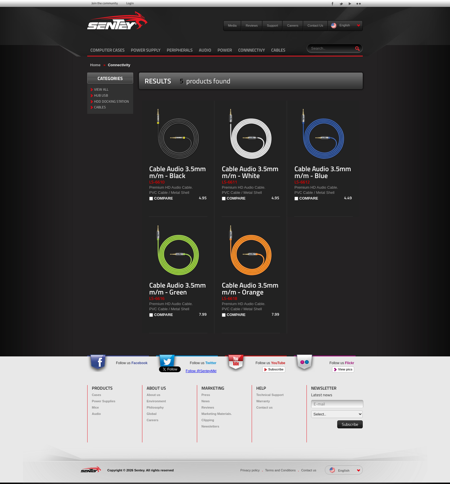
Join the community (105, 3)
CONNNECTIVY (251, 50)
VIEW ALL (101, 89)
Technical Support (270, 395)
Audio (96, 413)
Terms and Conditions (280, 470)
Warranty (263, 401)
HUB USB (101, 95)
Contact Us (315, 25)
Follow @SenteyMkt (201, 371)
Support (272, 25)
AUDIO (205, 50)
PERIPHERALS (180, 50)
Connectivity (119, 65)
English (345, 25)
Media (232, 25)
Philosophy (155, 407)
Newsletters (210, 426)
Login (130, 3)
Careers (292, 25)
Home (95, 65)
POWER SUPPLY (145, 50)
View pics (343, 369)
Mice (95, 407)
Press (205, 395)
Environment (156, 401)
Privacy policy (250, 470)
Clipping (207, 420)
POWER (225, 50)
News (205, 401)
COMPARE (163, 198)
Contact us (264, 407)
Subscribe (274, 369)
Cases (96, 395)
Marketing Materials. (216, 413)
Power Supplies (103, 401)
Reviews (252, 25)
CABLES (278, 50)
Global (151, 413)
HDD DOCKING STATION (111, 101)
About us (153, 395)
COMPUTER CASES (107, 50)
